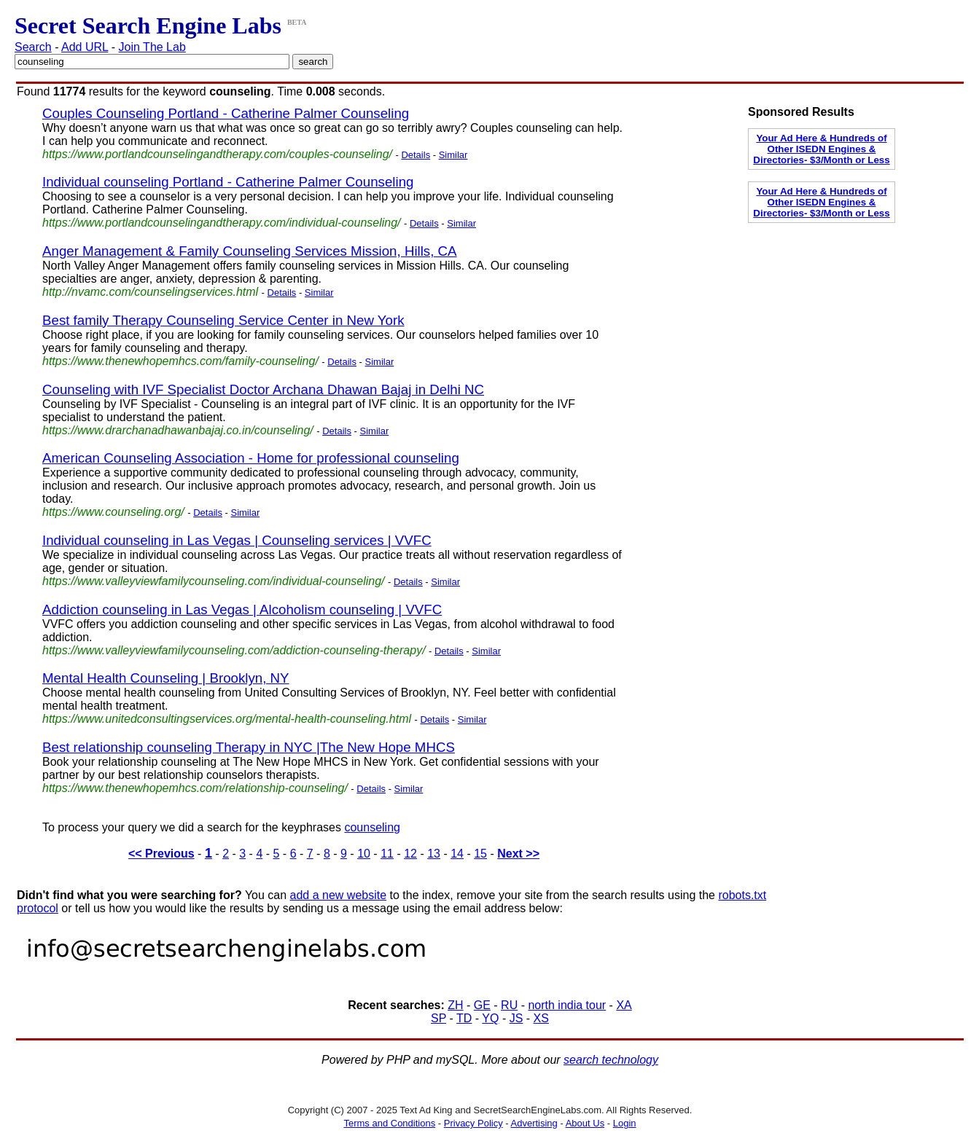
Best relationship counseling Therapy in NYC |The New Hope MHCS (248, 747)
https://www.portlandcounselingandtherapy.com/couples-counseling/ (217, 154)
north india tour (567, 1005)
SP (438, 1018)
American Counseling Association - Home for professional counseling (250, 458)
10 (363, 853)
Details (415, 154)
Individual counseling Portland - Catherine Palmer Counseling (227, 181)
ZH (455, 1005)
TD (464, 1018)
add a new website (338, 895)
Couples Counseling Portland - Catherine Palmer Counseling (225, 113)
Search (33, 47)
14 (457, 853)
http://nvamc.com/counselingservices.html (150, 292)
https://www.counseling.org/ (113, 512)
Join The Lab (152, 47)
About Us (585, 1123)
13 (433, 853)
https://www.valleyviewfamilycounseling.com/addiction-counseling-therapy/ (234, 650)
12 (410, 853)
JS (516, 1018)
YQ (490, 1018)
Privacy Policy (473, 1123)
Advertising (534, 1123)
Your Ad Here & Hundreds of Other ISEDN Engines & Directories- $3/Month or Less (821, 149)
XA (623, 1005)
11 (387, 853)
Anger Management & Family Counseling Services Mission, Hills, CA (249, 251)
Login (624, 1123)
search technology (611, 1060)
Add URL (84, 47)
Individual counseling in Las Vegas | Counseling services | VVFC (237, 540)
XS (541, 1018)
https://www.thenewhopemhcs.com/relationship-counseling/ (195, 788)
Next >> (518, 853)
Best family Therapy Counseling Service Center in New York (223, 320)
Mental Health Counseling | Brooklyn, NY (165, 678)
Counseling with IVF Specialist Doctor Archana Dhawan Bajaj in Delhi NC (263, 389)
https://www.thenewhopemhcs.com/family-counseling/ (180, 361)
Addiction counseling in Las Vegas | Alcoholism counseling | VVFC (242, 609)
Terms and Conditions (389, 1123)
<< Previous (161, 853)
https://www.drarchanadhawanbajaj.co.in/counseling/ (177, 430)
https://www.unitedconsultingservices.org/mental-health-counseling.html (226, 719)
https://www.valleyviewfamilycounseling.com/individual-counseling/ (213, 581)
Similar (453, 154)
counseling (372, 827)
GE (482, 1005)
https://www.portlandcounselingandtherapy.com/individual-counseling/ (221, 222)
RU (509, 1005)
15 (480, 853)
